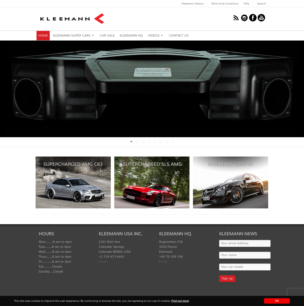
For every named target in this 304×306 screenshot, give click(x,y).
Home (43, 35)
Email (103, 262)
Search (261, 3)
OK (277, 300)
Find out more (180, 300)
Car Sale (107, 35)
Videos (154, 35)
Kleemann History (193, 3)
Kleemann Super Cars (71, 35)
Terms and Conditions (224, 3)
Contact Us (179, 35)
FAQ (246, 3)
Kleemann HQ (131, 35)
